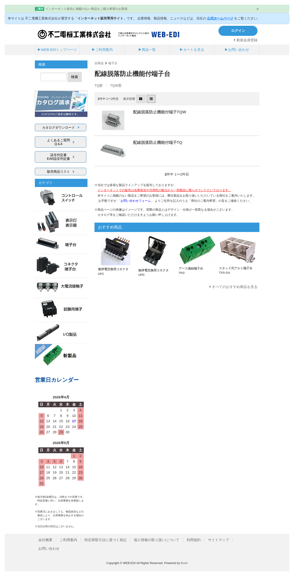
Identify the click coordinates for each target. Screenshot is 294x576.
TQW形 (116, 85)
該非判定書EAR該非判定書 (58, 157)
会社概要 (45, 540)
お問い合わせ (48, 548)
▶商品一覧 (147, 50)
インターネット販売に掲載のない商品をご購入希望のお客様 (86, 9)
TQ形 (98, 85)
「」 (136, 200)
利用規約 (194, 540)
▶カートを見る (192, 50)
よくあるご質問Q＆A (58, 142)
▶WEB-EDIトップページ (57, 50)
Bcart (184, 563)
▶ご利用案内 (102, 50)
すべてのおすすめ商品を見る (235, 287)
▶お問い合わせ (237, 50)
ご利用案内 (68, 540)
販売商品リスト (58, 171)
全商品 (99, 63)
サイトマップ (218, 540)
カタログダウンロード (58, 127)
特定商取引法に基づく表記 (105, 540)
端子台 (112, 63)
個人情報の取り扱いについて (156, 540)
